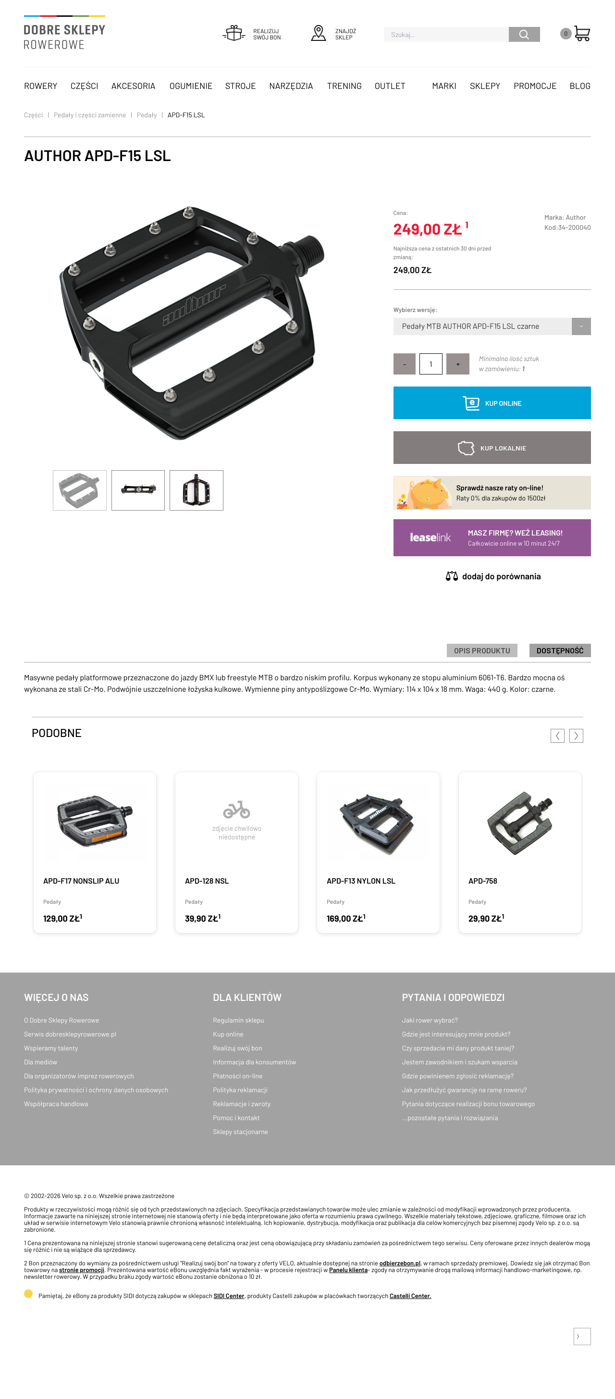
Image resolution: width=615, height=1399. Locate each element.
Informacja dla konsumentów (254, 1062)
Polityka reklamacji (240, 1090)
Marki (444, 85)
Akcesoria (133, 85)
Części (84, 85)
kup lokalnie (503, 448)
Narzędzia (291, 85)
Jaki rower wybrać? (430, 1020)
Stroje (240, 85)
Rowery (41, 85)
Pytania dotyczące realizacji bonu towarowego (468, 1103)
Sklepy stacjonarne (240, 1131)
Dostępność (560, 650)
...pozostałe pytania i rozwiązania (450, 1117)
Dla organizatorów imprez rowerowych (79, 1076)
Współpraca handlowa (56, 1103)
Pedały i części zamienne (90, 115)
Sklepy (485, 85)
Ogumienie (191, 85)
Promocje (535, 85)
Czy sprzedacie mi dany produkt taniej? (458, 1048)
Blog (579, 85)
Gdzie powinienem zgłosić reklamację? (458, 1076)
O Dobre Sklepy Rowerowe (61, 1020)
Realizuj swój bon (237, 1048)
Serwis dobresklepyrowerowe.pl (70, 1034)
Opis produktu (482, 650)
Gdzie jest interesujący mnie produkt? (456, 1034)
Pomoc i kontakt (236, 1117)
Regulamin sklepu (238, 1020)
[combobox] (403, 326)
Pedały (147, 115)
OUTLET (390, 85)
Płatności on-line (237, 1076)
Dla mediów (40, 1062)
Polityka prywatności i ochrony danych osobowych (96, 1090)
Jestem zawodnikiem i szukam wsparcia (459, 1062)
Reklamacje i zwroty (242, 1103)
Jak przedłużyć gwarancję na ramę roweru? (464, 1090)
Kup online (228, 1034)
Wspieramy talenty (51, 1048)
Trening (344, 85)
